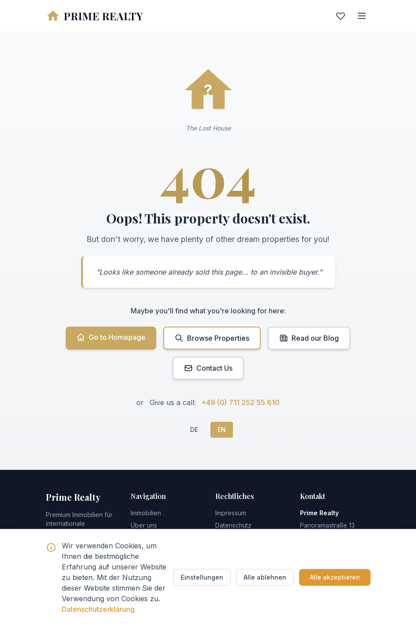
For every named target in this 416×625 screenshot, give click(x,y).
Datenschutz (233, 525)
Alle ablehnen (265, 577)
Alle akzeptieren (335, 577)
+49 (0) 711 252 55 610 (241, 402)
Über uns (144, 525)
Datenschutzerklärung (98, 609)
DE (194, 429)
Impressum (230, 513)
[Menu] (362, 16)
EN (221, 429)
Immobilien (146, 513)
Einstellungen (202, 577)
